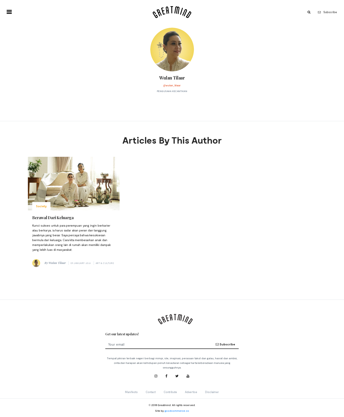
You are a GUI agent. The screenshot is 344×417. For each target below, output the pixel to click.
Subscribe (327, 12)
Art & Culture (105, 263)
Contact (151, 392)
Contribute (170, 392)
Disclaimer (212, 392)
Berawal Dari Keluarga (53, 217)
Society (41, 206)
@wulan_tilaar (172, 85)
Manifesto (131, 392)
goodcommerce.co (177, 410)
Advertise (191, 392)
